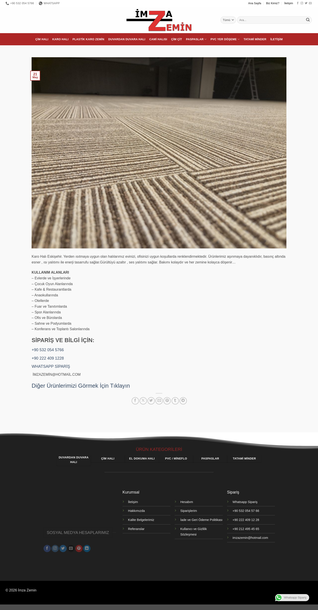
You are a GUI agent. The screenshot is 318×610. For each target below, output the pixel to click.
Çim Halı (41, 39)
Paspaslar (196, 39)
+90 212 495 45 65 (246, 529)
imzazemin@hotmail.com (250, 537)
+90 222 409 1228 (48, 358)
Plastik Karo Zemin (88, 39)
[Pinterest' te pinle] (167, 400)
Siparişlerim (188, 511)
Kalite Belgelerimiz (141, 520)
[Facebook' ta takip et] (297, 3)
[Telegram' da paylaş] (183, 400)
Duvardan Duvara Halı (126, 39)
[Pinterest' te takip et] (79, 546)
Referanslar (136, 529)
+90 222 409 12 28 (246, 520)
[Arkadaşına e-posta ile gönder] (159, 400)
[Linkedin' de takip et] (87, 546)
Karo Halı (60, 39)
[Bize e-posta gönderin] (310, 3)
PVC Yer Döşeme (225, 39)
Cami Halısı (158, 39)
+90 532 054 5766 (48, 350)
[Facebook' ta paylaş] (135, 400)
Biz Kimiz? (272, 3)
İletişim (288, 3)
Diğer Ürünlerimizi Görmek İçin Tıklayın (81, 386)
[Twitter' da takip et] (306, 3)
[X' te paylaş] (143, 400)
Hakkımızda (136, 511)
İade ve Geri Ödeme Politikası (201, 520)
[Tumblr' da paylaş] (175, 400)
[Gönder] (308, 20)
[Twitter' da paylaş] (151, 400)
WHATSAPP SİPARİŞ (51, 366)
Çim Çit (176, 39)
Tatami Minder (255, 39)
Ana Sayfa (254, 3)
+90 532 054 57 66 (246, 511)
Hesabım (186, 502)
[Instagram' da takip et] (302, 3)
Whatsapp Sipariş (245, 502)
